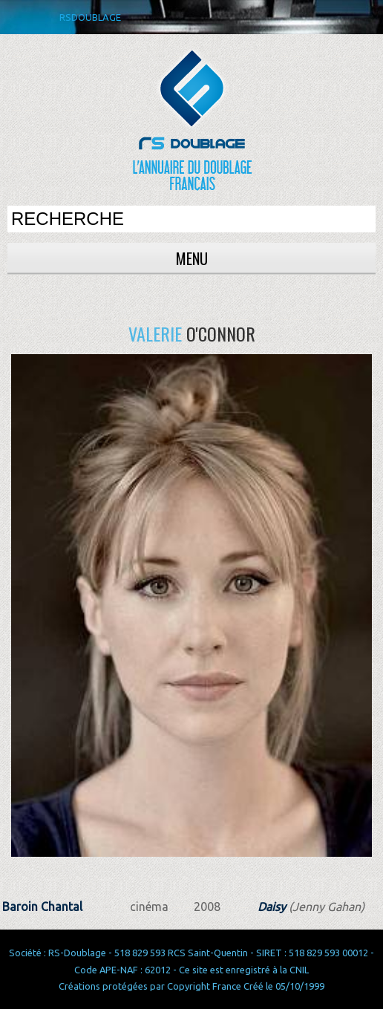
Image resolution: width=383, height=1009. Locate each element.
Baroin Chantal (42, 906)
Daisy (272, 906)
